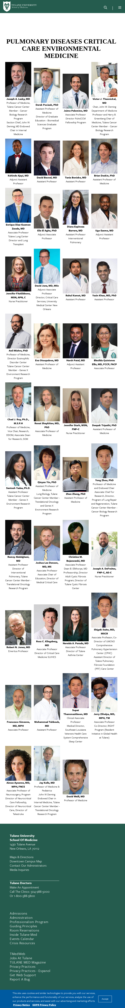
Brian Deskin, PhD (104, 175)
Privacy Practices (22, 966)
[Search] (105, 8)
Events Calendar (22, 938)
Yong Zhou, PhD (104, 480)
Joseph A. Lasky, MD (18, 99)
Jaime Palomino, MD (76, 110)
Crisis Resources (22, 942)
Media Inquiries (19, 869)
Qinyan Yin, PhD (47, 482)
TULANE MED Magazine (28, 962)
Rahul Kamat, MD (76, 295)
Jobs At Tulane (21, 957)
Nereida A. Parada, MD (76, 643)
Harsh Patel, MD (75, 360)
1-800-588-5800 (24, 896)
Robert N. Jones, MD (18, 647)
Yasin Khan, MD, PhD (104, 295)
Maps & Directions (22, 857)
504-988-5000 (40, 891)
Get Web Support (23, 974)
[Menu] (120, 7)
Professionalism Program (29, 921)
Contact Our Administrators (28, 865)
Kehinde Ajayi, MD (18, 175)
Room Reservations (24, 930)
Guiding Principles (23, 926)
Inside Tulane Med (23, 934)
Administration (21, 917)
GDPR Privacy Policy (44, 1005)
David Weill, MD (76, 796)
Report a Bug (20, 979)
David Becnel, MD (47, 177)
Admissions (18, 913)
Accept (105, 999)
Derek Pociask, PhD (47, 104)
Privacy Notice (21, 1005)
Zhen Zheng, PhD (75, 494)
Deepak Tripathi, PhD (104, 425)
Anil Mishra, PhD (18, 350)
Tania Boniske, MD (75, 177)
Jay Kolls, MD (47, 782)
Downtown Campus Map (26, 861)
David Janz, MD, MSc (47, 285)
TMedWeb (17, 953)
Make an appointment (24, 887)
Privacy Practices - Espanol (30, 970)
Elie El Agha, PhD (47, 230)
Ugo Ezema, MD (104, 230)
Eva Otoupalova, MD (47, 360)
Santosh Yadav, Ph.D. (18, 488)
